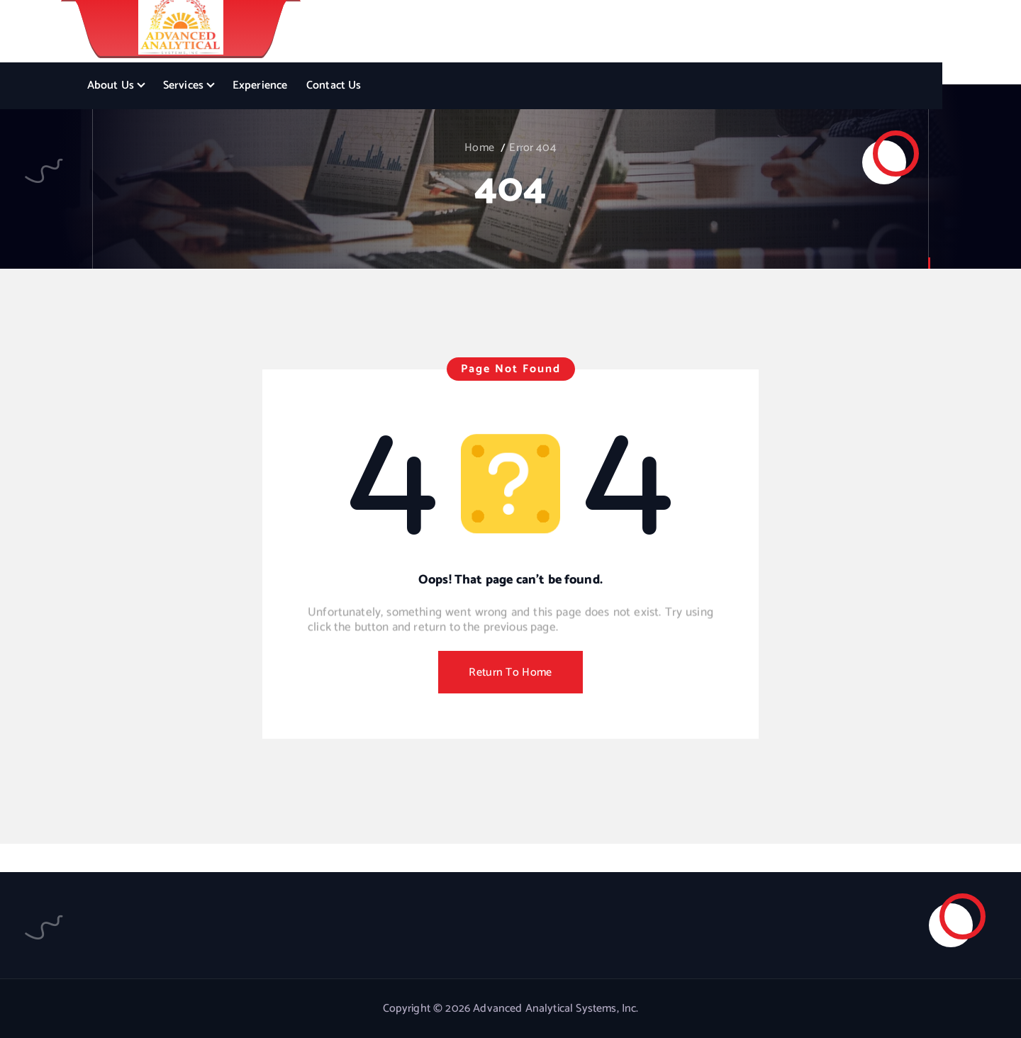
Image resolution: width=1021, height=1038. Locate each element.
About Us (110, 85)
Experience (260, 85)
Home (479, 147)
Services (183, 85)
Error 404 (532, 147)
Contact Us (334, 85)
